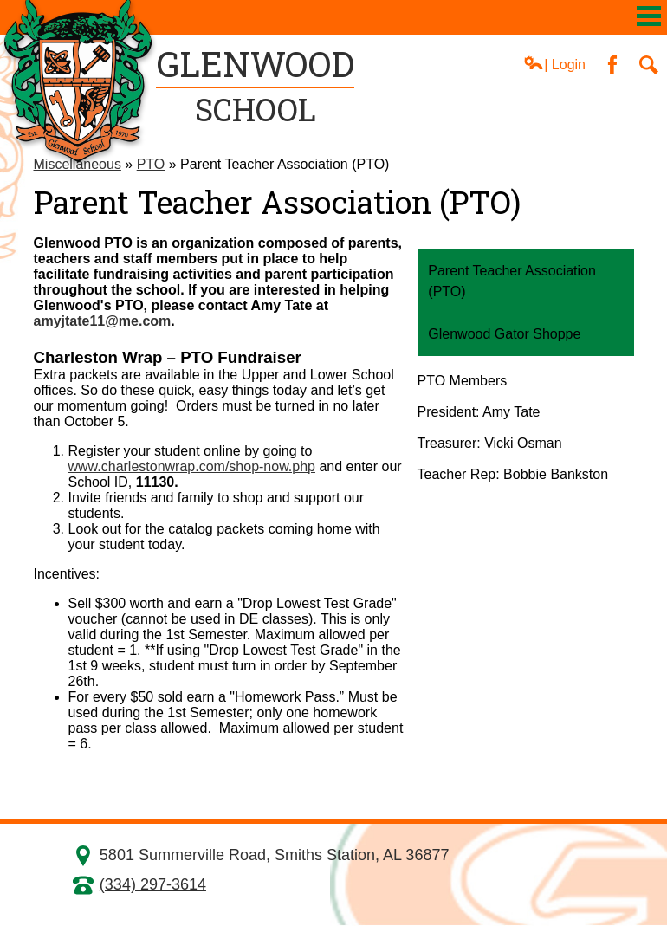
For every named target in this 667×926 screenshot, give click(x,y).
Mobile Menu (649, 16)
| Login (554, 63)
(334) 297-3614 (153, 884)
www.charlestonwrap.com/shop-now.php (191, 466)
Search (648, 64)
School (255, 85)
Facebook (612, 64)
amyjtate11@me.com (103, 321)
